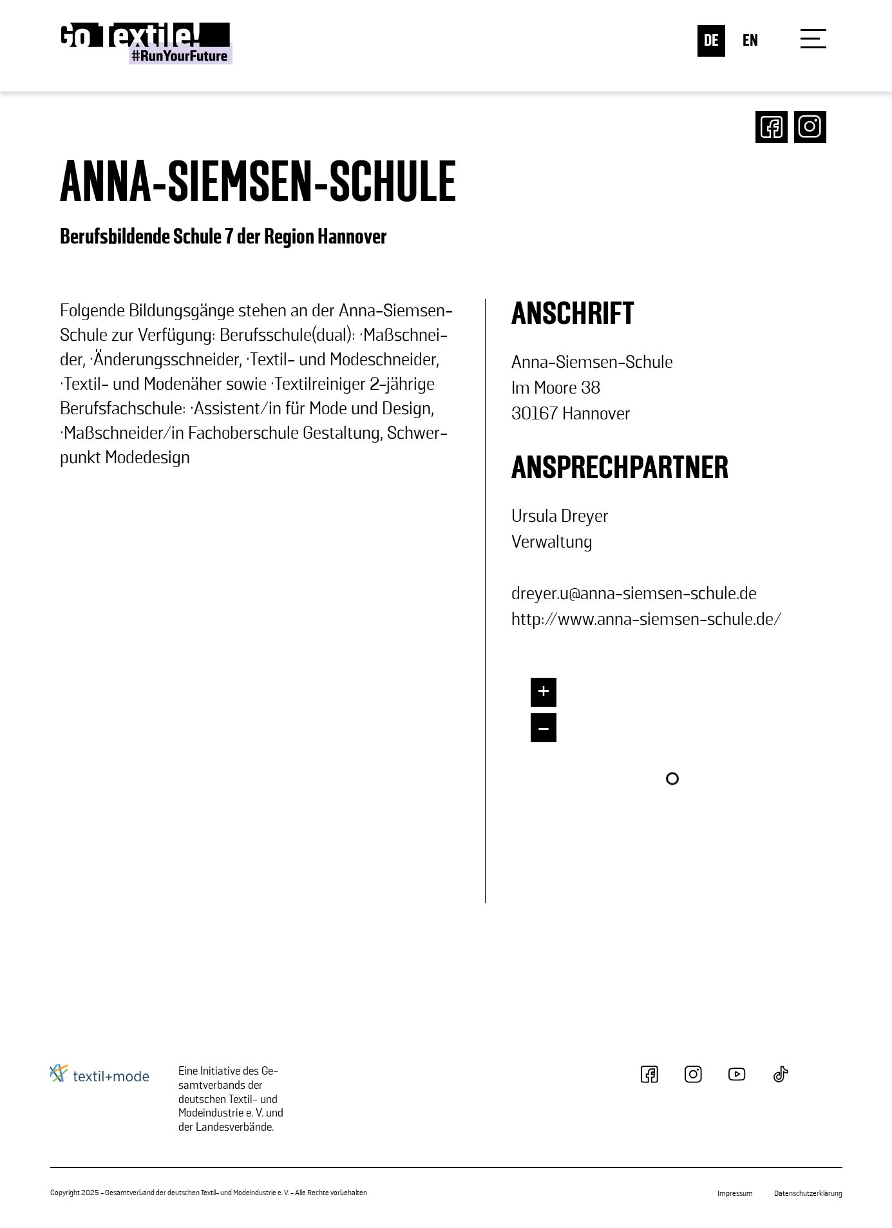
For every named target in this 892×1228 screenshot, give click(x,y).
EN (750, 41)
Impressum (735, 1193)
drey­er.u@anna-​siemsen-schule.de (634, 593)
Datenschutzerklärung (808, 1193)
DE (711, 41)
